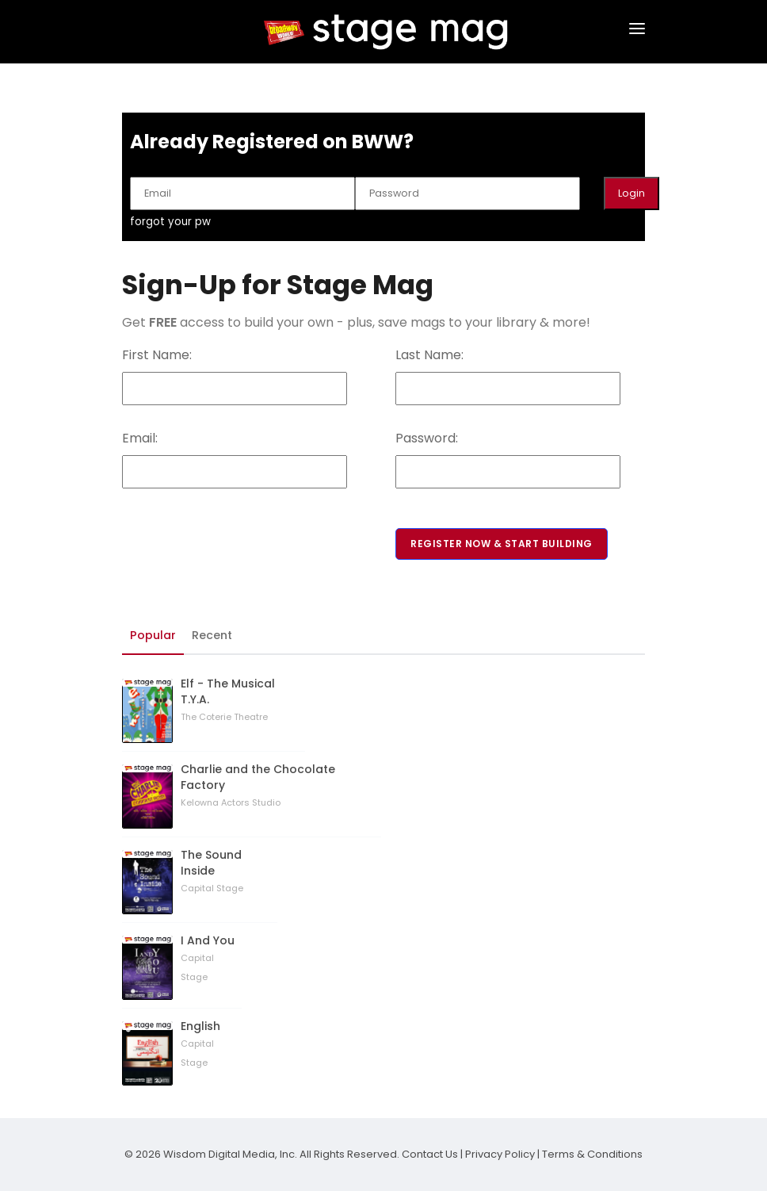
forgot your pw (170, 221)
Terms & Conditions (592, 1154)
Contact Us (430, 1154)
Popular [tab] (153, 635)
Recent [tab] (212, 635)
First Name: (157, 355)
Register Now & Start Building (501, 543)
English (200, 1026)
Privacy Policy (500, 1154)
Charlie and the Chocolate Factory (258, 777)
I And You (208, 940)
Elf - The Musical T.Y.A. (228, 691)
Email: (140, 438)
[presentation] (242, 519)
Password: (426, 438)
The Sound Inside (211, 863)
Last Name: (429, 355)
